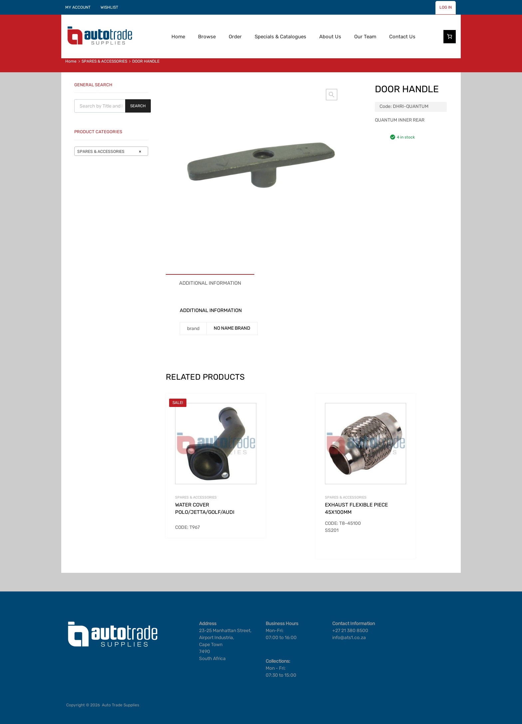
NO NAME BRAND (232, 328)
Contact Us (402, 37)
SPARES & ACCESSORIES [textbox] (109, 151)
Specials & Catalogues (280, 37)
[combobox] (111, 151)
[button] (331, 94)
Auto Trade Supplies (120, 705)
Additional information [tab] (210, 283)
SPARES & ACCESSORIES (104, 61)
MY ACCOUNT (78, 7)
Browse (207, 37)
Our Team (365, 37)
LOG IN (445, 7)
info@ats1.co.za (349, 637)
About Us (330, 37)
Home (178, 37)
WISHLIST (109, 7)
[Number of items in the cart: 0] (449, 36)
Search (138, 106)
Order (235, 37)
